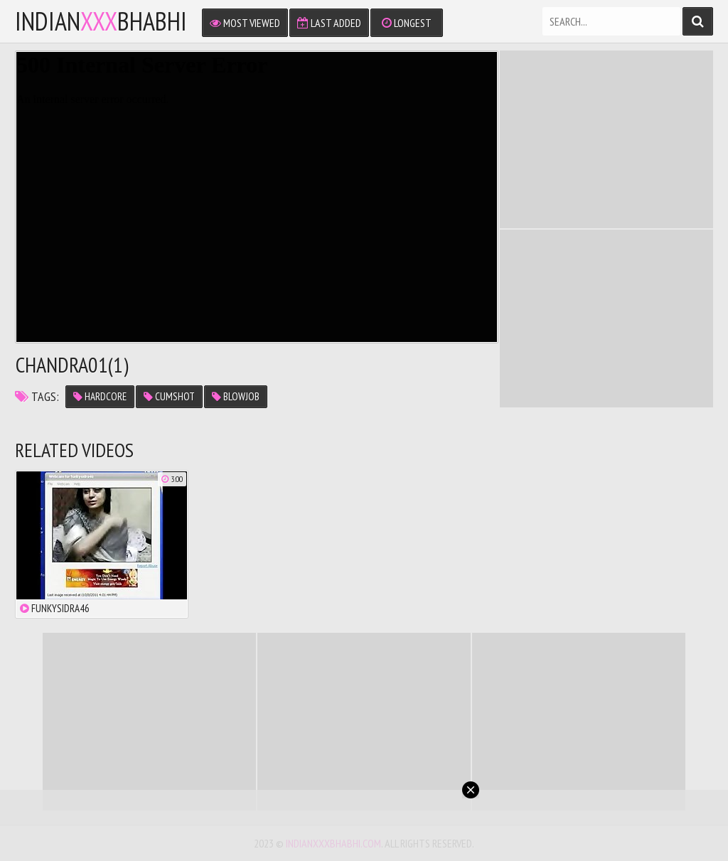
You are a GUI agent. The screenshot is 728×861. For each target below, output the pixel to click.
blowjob (235, 396)
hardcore (100, 396)
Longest (407, 23)
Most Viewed (245, 23)
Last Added (329, 23)
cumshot (169, 396)
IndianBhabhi (101, 21)
